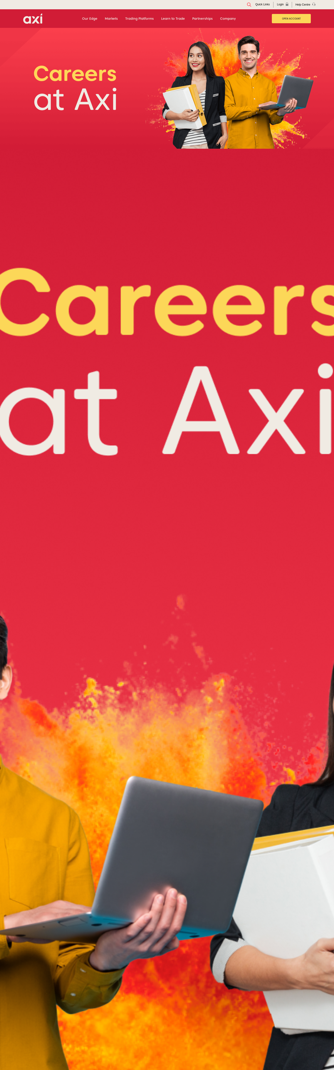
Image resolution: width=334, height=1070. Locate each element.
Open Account (291, 18)
